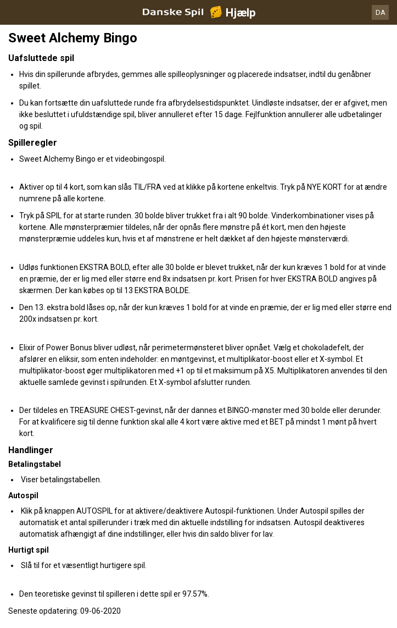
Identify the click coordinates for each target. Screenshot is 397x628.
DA (380, 12)
